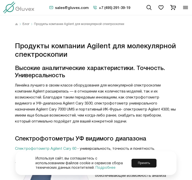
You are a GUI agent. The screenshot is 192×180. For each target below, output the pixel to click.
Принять (144, 163)
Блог (26, 24)
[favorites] (161, 8)
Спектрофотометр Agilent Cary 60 (45, 149)
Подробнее (106, 167)
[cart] (173, 8)
